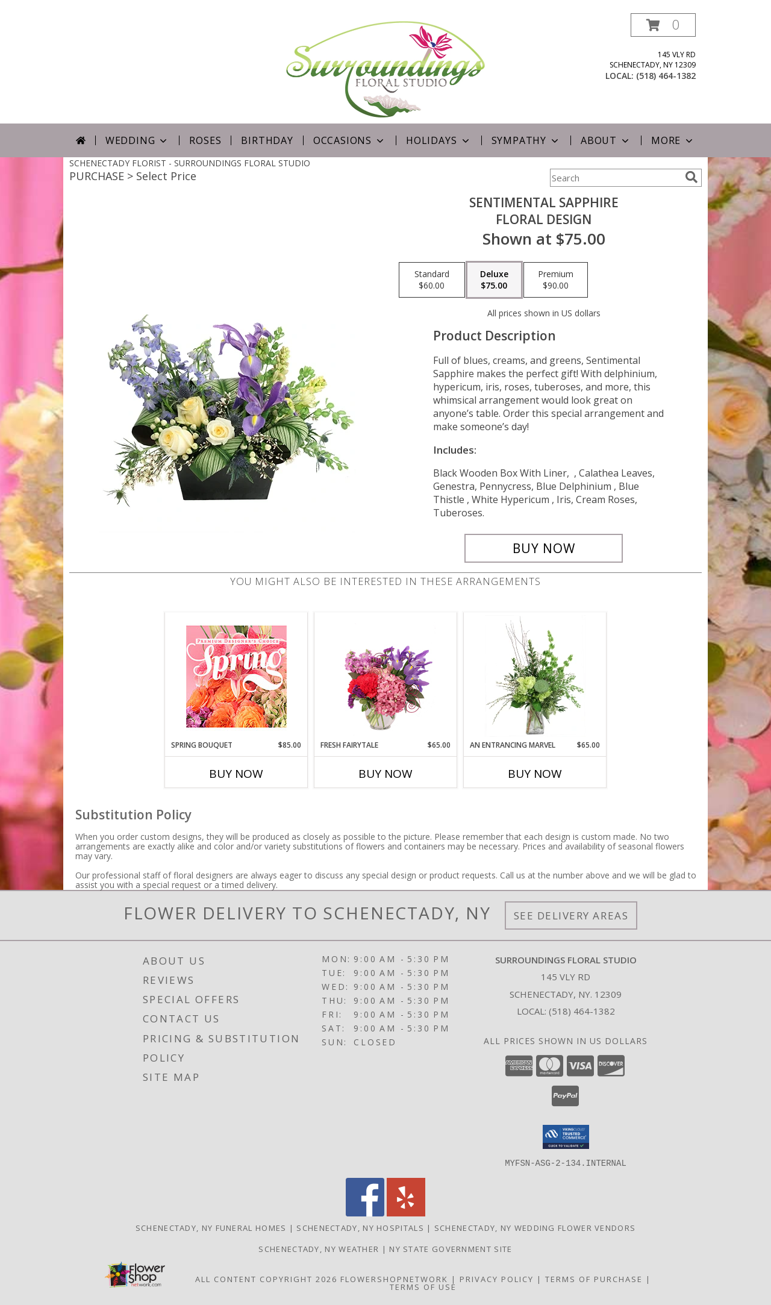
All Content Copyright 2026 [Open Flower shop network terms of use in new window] (266, 1278)
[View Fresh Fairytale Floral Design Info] (386, 676)
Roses (205, 140)
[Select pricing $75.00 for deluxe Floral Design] (494, 280)
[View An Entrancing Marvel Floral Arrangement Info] (535, 676)
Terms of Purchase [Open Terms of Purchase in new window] (594, 1278)
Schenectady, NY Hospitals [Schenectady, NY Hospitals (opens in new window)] (360, 1227)
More (673, 140)
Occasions (349, 140)
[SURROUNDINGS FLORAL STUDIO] (385, 68)
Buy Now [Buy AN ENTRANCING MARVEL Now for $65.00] (535, 773)
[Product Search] (615, 177)
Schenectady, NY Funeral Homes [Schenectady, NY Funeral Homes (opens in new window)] (211, 1227)
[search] (691, 177)
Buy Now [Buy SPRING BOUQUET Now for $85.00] (236, 773)
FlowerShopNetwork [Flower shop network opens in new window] (394, 1278)
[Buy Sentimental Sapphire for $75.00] (543, 548)
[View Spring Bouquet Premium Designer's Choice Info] (236, 676)
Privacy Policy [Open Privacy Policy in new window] (497, 1278)
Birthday (267, 140)
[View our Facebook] (365, 1212)
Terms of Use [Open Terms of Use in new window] (423, 1286)
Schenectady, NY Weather (318, 1248)
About (606, 140)
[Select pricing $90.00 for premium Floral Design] (555, 280)
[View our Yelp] (406, 1212)
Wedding (137, 140)
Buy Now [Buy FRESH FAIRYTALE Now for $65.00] (385, 773)
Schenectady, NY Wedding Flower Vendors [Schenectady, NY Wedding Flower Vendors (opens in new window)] (534, 1227)
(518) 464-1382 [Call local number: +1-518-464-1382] (666, 75)
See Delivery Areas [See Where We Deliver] (571, 915)
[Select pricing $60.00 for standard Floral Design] (431, 280)
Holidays (438, 140)
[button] (663, 25)
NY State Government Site (450, 1248)
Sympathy (526, 140)
